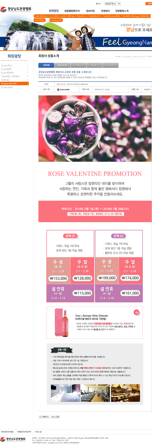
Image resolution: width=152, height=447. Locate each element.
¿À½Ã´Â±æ (39, 20)
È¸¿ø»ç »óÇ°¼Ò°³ (9, 84)
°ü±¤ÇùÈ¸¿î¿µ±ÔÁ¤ (111, 16)
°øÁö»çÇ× (5, 80)
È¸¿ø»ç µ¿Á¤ (55, 20)
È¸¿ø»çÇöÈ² (6, 69)
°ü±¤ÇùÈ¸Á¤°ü (94, 16)
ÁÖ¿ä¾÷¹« (81, 16)
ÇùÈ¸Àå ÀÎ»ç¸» (41, 16)
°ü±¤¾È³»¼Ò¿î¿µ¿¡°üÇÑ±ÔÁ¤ (135, 16)
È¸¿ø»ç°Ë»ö (6, 65)
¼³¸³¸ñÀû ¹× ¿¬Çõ (57, 16)
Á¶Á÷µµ (71, 16)
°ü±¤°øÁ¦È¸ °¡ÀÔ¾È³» (10, 76)
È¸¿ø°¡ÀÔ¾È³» (7, 73)
